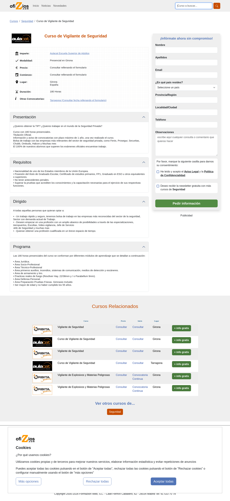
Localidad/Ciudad (166, 107)
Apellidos (161, 57)
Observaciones (164, 132)
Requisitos (22, 162)
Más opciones (28, 481)
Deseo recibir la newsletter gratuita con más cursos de (185, 187)
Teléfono (160, 119)
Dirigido (19, 201)
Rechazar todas (97, 481)
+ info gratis (181, 328)
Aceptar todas (163, 481)
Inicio (36, 5)
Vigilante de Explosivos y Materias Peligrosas (84, 375)
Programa (21, 246)
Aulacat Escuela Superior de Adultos (69, 53)
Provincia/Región (166, 95)
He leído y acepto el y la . (186, 173)
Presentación (24, 117)
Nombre (160, 45)
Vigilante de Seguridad (71, 327)
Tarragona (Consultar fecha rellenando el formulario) (78, 100)
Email (158, 70)
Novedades (59, 5)
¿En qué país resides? (169, 82)
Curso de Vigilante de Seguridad (76, 339)
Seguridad (115, 411)
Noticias (46, 5)
